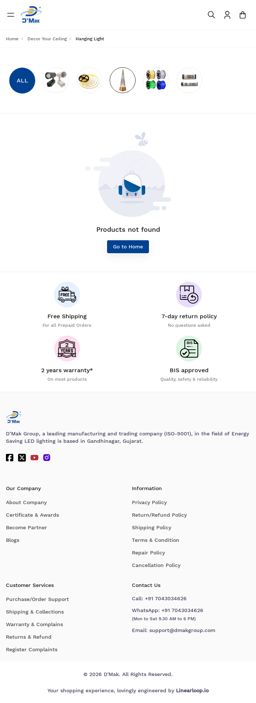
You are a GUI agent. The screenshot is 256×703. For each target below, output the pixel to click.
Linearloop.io (192, 690)
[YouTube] (34, 458)
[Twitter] (22, 458)
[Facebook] (9, 457)
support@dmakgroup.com (182, 630)
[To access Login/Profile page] (227, 15)
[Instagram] (46, 457)
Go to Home (128, 246)
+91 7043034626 (166, 598)
